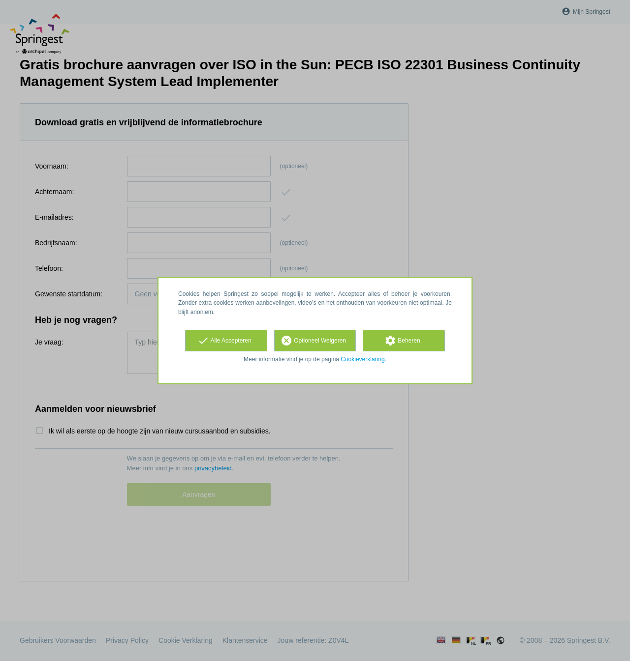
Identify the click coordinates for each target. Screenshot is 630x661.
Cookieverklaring (362, 359)
